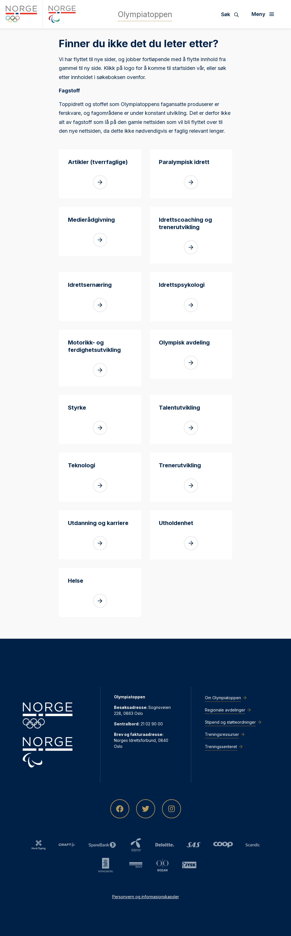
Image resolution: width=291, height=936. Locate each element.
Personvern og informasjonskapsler (145, 896)
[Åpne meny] (264, 14)
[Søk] (232, 14)
